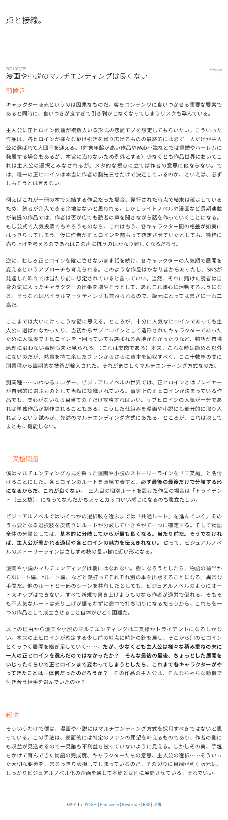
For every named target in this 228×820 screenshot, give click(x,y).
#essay (216, 69)
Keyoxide (131, 804)
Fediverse (109, 804)
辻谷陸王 (88, 804)
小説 (157, 804)
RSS (146, 804)
